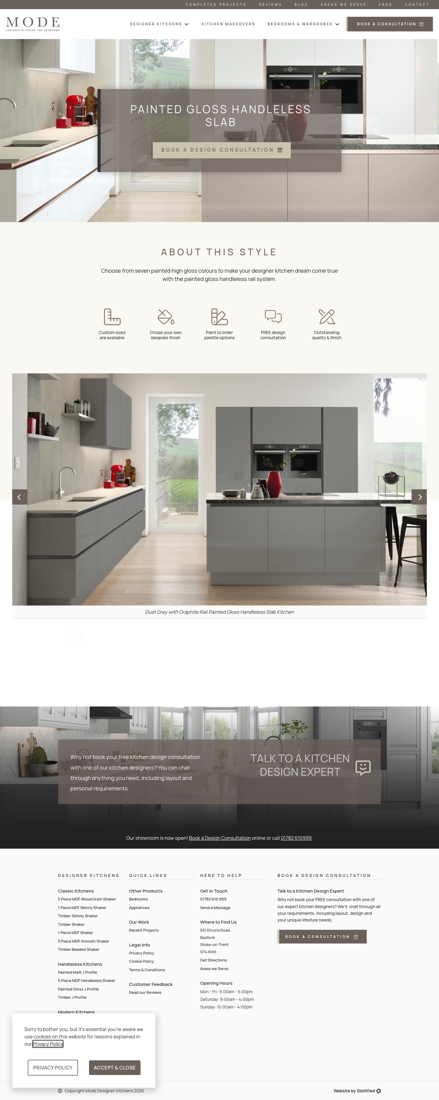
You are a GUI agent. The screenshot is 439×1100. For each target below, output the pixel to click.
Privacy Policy (48, 1044)
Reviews (271, 4)
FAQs (386, 4)
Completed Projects (216, 4)
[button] (159, 24)
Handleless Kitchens (80, 964)
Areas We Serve (344, 4)
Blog (302, 4)
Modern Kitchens (76, 1012)
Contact (417, 4)
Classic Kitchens (76, 891)
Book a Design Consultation (220, 838)
